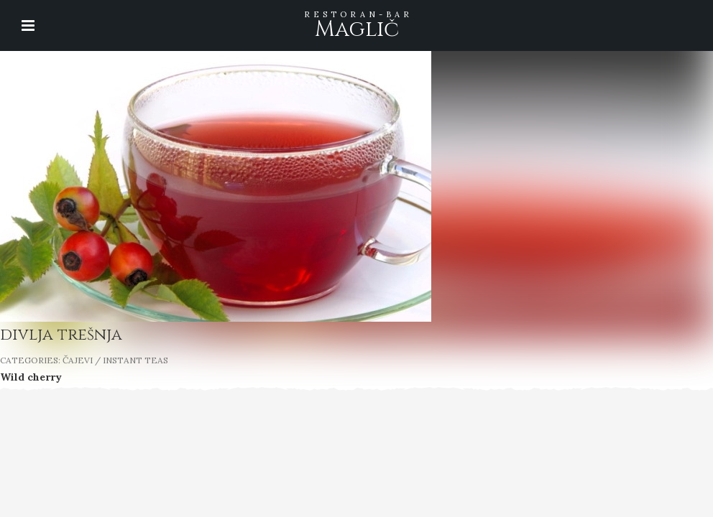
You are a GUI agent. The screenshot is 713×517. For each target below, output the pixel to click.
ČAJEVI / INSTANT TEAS (115, 360)
